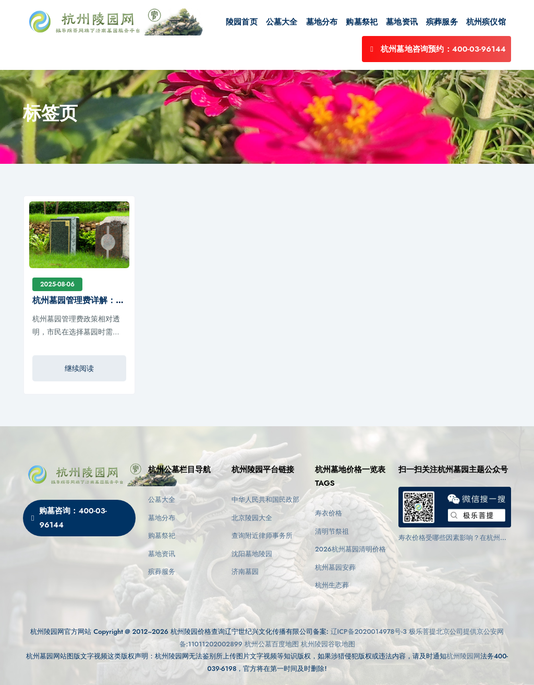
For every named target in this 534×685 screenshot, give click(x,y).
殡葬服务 (442, 22)
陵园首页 (242, 22)
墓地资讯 (402, 22)
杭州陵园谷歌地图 (328, 644)
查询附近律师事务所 (262, 535)
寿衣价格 (328, 513)
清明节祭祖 (332, 531)
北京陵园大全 (252, 518)
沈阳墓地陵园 (252, 554)
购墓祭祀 (362, 22)
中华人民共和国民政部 (265, 499)
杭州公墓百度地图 (272, 644)
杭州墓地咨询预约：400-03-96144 (436, 49)
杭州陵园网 (463, 656)
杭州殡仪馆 (486, 22)
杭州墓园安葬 (335, 567)
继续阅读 (79, 368)
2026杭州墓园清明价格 (350, 549)
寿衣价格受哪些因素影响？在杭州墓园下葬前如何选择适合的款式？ (452, 538)
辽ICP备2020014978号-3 (369, 631)
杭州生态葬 (332, 585)
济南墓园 (245, 571)
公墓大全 (282, 22)
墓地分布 (322, 22)
